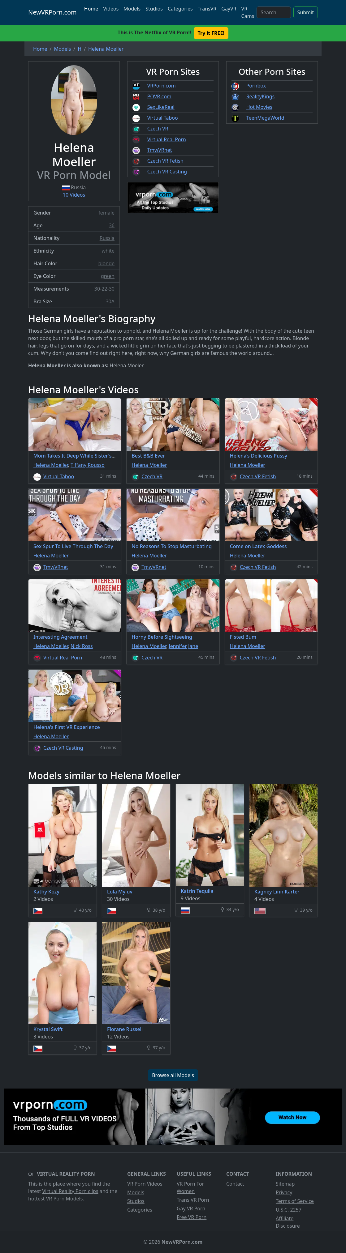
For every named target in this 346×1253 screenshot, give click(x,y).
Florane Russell (125, 1029)
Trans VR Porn (193, 1199)
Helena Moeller (50, 465)
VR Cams (247, 12)
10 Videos (74, 194)
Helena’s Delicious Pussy (258, 455)
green (108, 276)
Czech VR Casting (167, 171)
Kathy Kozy (46, 891)
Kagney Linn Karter (277, 891)
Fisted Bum (243, 636)
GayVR (228, 8)
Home (91, 8)
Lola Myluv (119, 891)
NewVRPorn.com (52, 12)
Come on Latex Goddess (258, 546)
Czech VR (157, 128)
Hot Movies (259, 107)
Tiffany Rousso (88, 465)
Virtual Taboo (162, 117)
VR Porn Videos (144, 1183)
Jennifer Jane (183, 646)
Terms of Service (295, 1201)
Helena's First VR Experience (66, 727)
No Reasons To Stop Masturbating (172, 546)
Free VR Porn (191, 1217)
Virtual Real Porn (166, 139)
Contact (235, 1183)
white (108, 250)
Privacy (284, 1192)
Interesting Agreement (60, 636)
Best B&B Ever (148, 455)
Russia (107, 238)
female (106, 212)
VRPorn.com (161, 85)
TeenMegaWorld (265, 117)
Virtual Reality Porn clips (70, 1191)
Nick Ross (82, 646)
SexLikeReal (161, 107)
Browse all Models (173, 1075)
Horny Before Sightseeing (162, 636)
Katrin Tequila (197, 891)
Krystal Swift (48, 1029)
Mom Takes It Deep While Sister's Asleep (81, 455)
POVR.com (159, 96)
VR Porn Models (64, 1198)
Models (132, 8)
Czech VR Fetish (165, 160)
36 (112, 225)
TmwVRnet (159, 150)
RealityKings (260, 96)
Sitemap (285, 1183)
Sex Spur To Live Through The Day (73, 546)
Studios (154, 8)
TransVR (207, 8)
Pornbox (256, 85)
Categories (180, 8)
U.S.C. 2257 (288, 1209)
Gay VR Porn (191, 1208)
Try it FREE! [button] (211, 33)
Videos (111, 8)
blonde (106, 263)
